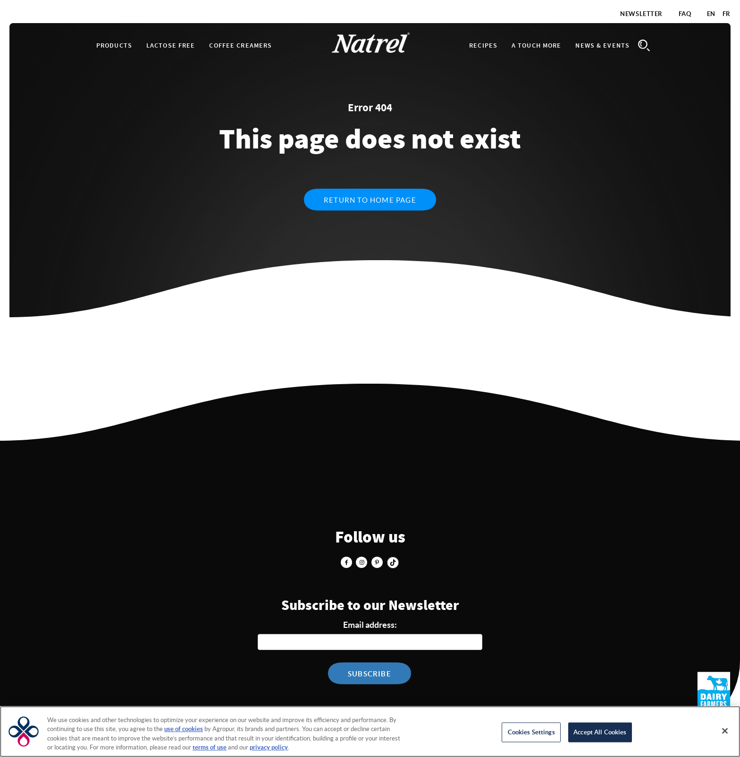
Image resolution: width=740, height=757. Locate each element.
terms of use (210, 747)
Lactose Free (170, 45)
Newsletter (641, 13)
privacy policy (269, 747)
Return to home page (370, 200)
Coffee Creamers (240, 45)
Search (644, 45)
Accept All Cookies (599, 732)
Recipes (483, 45)
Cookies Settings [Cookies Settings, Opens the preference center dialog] (531, 732)
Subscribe (369, 674)
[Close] (725, 730)
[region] (370, 731)
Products (114, 45)
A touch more (536, 45)
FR (727, 13)
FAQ (685, 13)
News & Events (602, 45)
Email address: (370, 625)
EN (711, 13)
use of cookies (183, 728)
